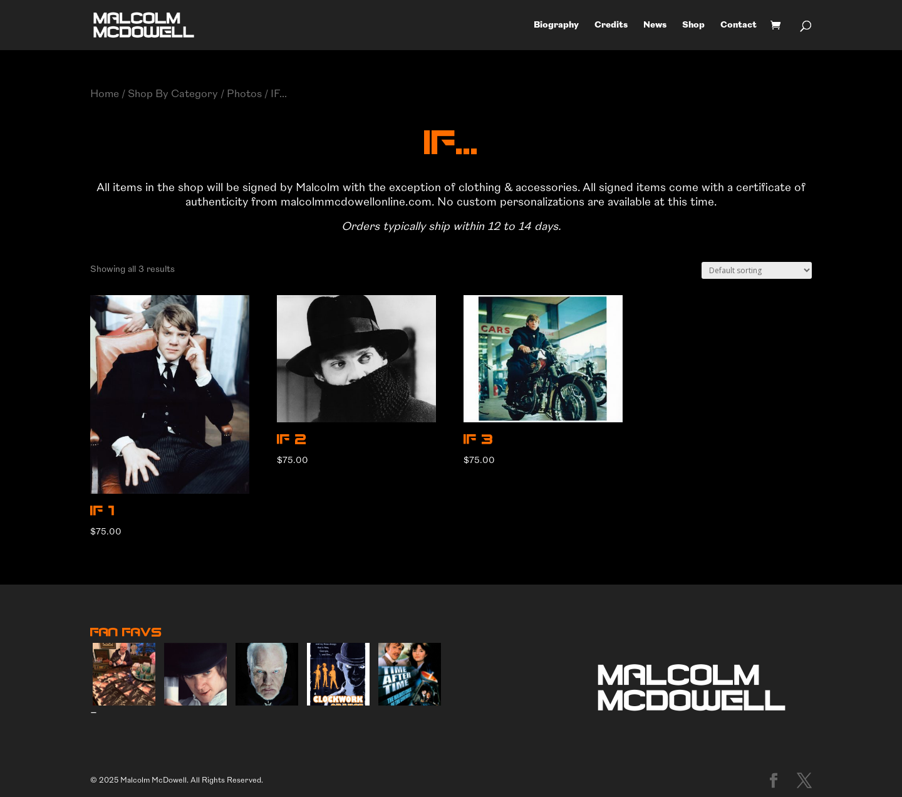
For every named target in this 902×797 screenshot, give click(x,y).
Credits (611, 25)
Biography (556, 25)
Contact (738, 25)
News (654, 25)
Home (104, 93)
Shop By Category (173, 93)
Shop (693, 25)
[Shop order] (757, 270)
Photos (244, 93)
